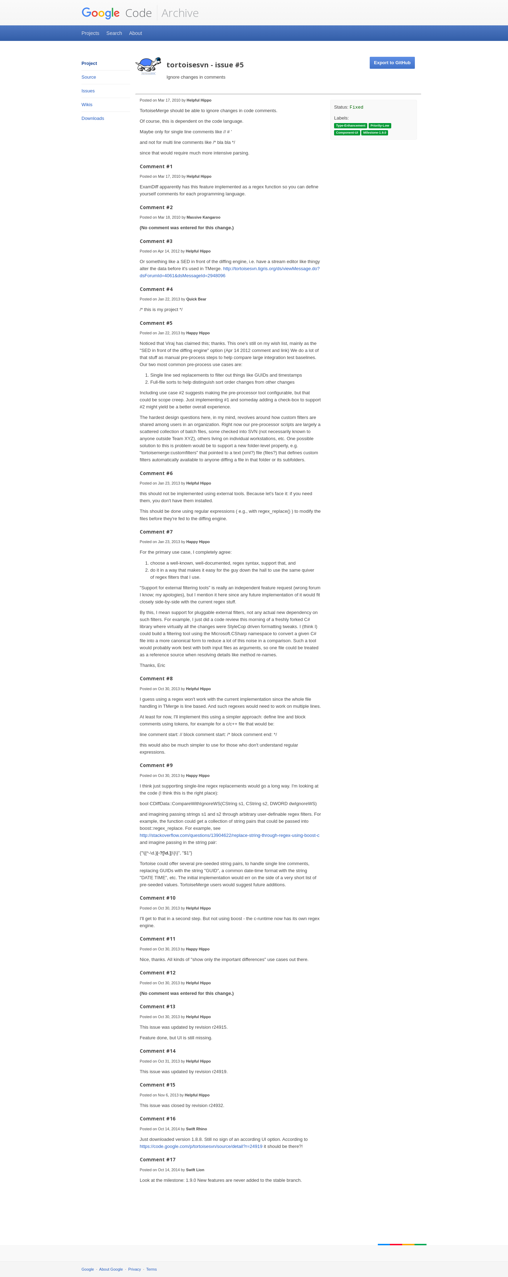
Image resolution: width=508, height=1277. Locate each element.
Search (114, 33)
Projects (90, 33)
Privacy (134, 1269)
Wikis (86, 104)
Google (87, 1269)
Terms (151, 1269)
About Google (111, 1269)
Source (88, 77)
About (135, 33)
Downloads (92, 118)
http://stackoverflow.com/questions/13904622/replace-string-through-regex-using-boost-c (229, 835)
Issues (88, 90)
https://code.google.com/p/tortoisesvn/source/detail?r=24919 (201, 1146)
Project (89, 63)
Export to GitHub (392, 62)
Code (116, 12)
